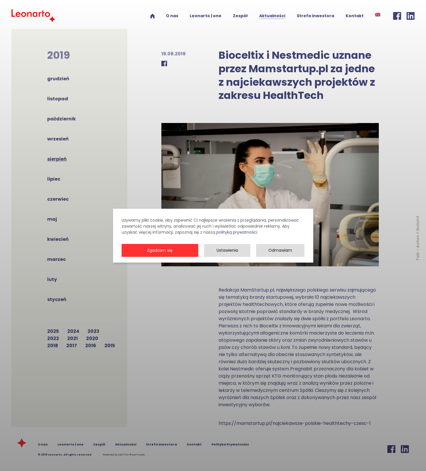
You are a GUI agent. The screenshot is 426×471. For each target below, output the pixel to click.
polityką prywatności (236, 241)
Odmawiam (280, 259)
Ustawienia (227, 259)
